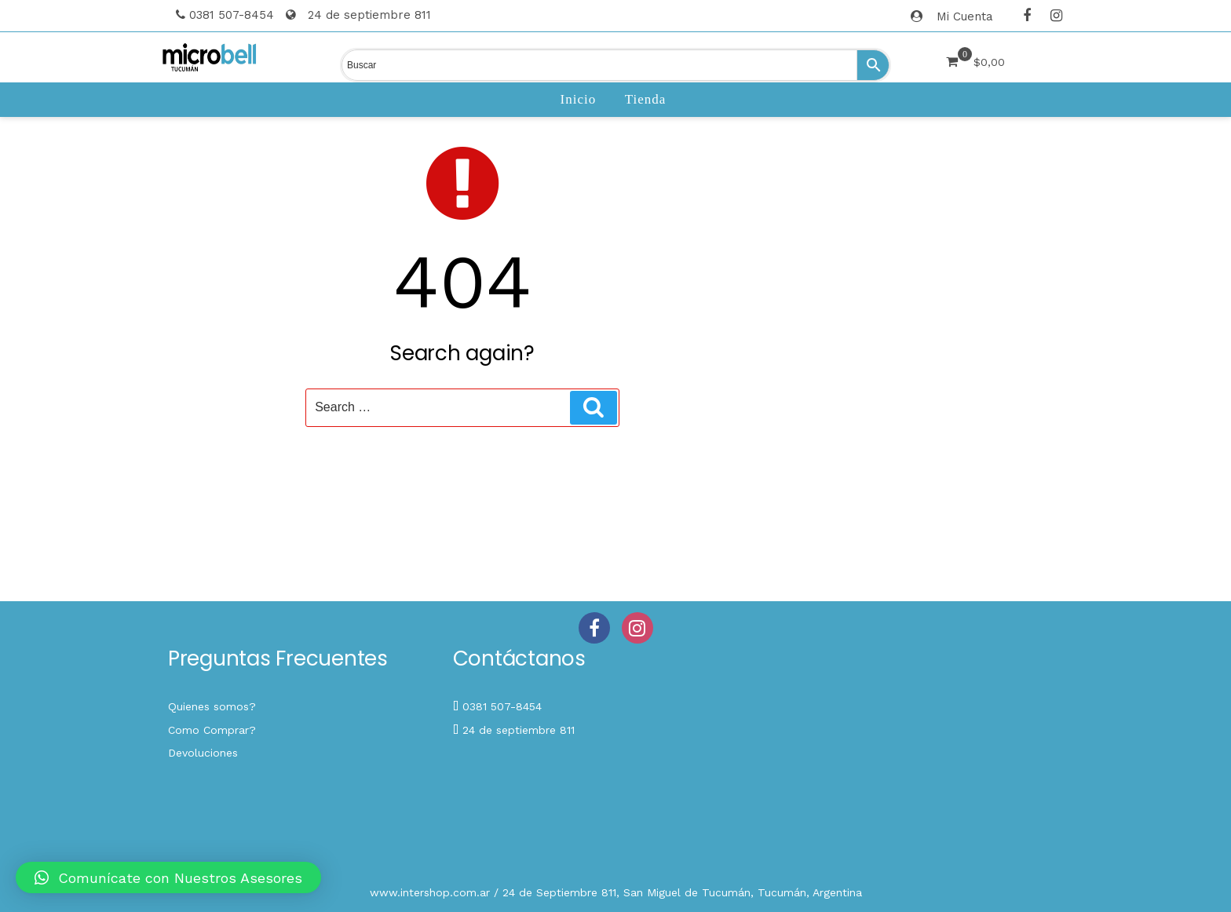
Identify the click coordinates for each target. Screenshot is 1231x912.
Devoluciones (203, 752)
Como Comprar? (212, 730)
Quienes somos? (212, 706)
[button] (168, 877)
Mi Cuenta (965, 16)
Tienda (646, 99)
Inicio (579, 99)
